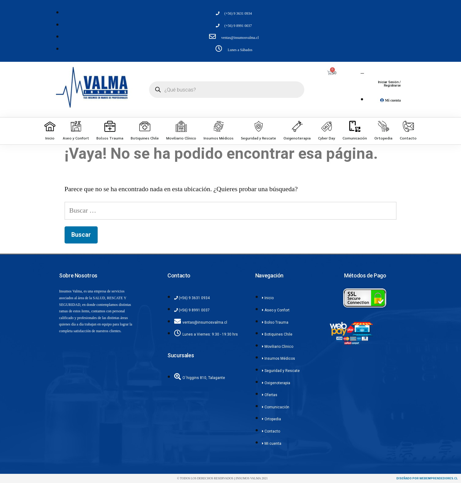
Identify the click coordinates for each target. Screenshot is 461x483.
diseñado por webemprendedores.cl (427, 478)
